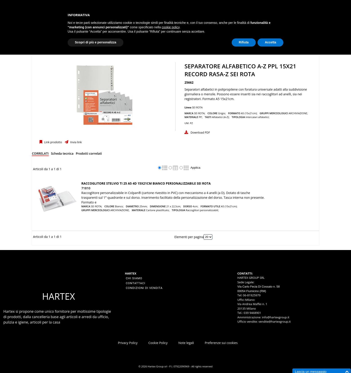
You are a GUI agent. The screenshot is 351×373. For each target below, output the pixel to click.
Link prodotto (52, 142)
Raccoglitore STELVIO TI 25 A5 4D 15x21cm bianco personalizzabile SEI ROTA (146, 183)
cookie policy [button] (171, 27)
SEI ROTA (197, 107)
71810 (85, 188)
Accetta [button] (270, 42)
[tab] (40, 154)
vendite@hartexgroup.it (274, 321)
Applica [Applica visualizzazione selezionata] (195, 167)
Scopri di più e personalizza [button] (95, 42)
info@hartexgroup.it (275, 317)
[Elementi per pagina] (208, 237)
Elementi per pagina (189, 237)
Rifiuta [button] (244, 42)
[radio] (159, 167)
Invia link (75, 142)
